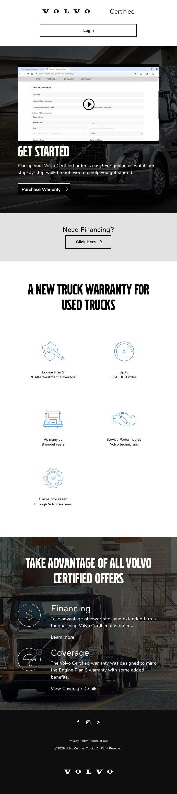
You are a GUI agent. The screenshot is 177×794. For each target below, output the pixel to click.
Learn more (62, 637)
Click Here (86, 241)
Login (88, 30)
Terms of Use (99, 741)
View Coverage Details (74, 688)
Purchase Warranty (41, 189)
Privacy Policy (78, 741)
